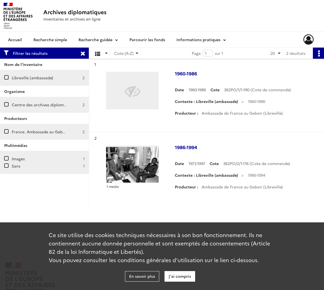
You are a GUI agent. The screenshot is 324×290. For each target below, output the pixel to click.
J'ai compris (180, 276)
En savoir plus (142, 276)
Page (196, 53)
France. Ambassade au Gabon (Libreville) (50, 131)
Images (18, 158)
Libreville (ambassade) (32, 77)
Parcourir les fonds (147, 39)
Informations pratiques (198, 39)
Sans (16, 166)
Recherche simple (50, 39)
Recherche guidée (95, 39)
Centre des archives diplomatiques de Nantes (55, 104)
